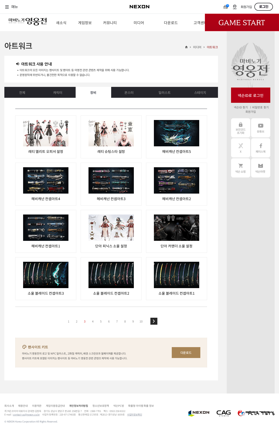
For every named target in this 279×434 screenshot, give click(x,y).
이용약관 (36, 405)
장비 (93, 92)
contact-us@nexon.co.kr (26, 414)
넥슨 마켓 (260, 167)
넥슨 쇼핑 (240, 167)
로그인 (263, 7)
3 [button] (84, 321)
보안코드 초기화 (240, 127)
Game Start (242, 22)
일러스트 (164, 92)
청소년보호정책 (100, 405)
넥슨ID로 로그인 (251, 95)
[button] (153, 321)
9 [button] (133, 321)
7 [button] (117, 321)
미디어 (197, 47)
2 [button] (76, 321)
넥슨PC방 (118, 405)
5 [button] (101, 321)
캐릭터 (57, 92)
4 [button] (93, 321)
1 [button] (68, 321)
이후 (153, 321)
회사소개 (9, 405)
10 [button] (141, 321)
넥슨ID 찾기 (241, 107)
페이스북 (260, 147)
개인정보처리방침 (78, 405)
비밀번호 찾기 (260, 107)
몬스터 (129, 92)
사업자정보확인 (134, 414)
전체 (22, 92)
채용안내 (22, 405)
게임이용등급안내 (55, 405)
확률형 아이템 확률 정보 (141, 405)
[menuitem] (61, 22)
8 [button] (125, 321)
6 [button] (109, 321)
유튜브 (260, 127)
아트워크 (212, 47)
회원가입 (246, 7)
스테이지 (200, 92)
